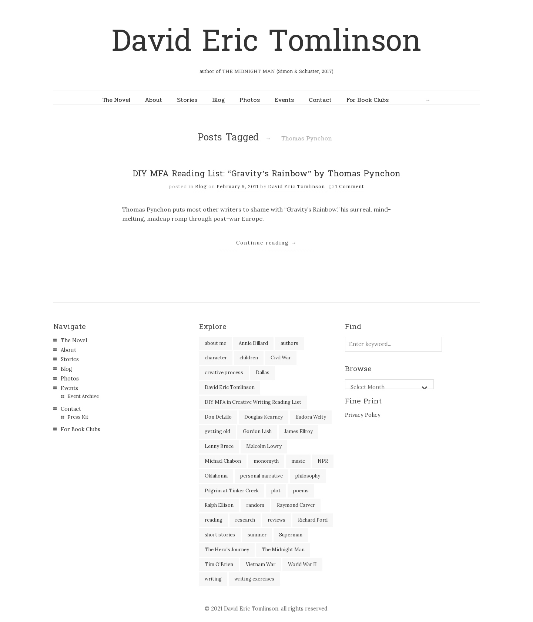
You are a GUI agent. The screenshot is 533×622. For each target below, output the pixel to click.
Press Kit (77, 417)
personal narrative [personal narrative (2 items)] (261, 476)
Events (284, 100)
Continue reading (266, 242)
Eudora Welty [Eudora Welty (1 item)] (310, 417)
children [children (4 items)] (248, 358)
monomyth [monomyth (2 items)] (266, 461)
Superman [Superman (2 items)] (290, 535)
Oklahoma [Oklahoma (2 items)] (216, 476)
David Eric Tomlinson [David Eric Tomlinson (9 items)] (230, 387)
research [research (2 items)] (245, 520)
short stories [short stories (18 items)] (220, 535)
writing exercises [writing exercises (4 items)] (254, 579)
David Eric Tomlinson (266, 41)
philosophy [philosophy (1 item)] (307, 476)
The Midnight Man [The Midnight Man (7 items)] (283, 549)
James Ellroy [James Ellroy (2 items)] (298, 431)
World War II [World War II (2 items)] (302, 564)
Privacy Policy (363, 415)
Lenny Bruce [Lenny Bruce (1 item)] (219, 446)
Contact (320, 100)
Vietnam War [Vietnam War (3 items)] (260, 564)
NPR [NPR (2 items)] (323, 461)
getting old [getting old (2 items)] (217, 431)
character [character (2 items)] (216, 358)
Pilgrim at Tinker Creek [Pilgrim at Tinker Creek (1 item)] (232, 491)
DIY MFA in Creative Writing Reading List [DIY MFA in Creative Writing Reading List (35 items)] (253, 402)
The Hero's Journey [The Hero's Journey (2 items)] (227, 549)
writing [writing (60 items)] (213, 579)
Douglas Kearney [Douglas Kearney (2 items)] (263, 417)
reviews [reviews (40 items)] (276, 520)
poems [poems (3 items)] (301, 491)
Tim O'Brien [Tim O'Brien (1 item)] (219, 564)
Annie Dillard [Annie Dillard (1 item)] (253, 343)
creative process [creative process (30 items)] (224, 372)
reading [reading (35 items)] (213, 520)
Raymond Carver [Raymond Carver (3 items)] (296, 505)
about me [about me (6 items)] (215, 343)
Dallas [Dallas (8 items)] (262, 372)
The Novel (116, 100)
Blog (218, 100)
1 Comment (349, 186)
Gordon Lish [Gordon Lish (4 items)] (257, 431)
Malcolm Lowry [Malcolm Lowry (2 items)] (264, 446)
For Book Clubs (367, 100)
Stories (187, 100)
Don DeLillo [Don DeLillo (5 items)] (218, 417)
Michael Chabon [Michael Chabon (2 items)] (223, 461)
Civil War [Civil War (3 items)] (281, 358)
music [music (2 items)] (298, 461)
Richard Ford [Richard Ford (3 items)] (313, 520)
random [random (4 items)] (255, 505)
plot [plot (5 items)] (276, 491)
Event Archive (83, 396)
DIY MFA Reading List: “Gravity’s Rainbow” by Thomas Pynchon (266, 173)
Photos (249, 100)
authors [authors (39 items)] (289, 343)
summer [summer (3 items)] (257, 535)
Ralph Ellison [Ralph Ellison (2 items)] (219, 505)
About (153, 100)
